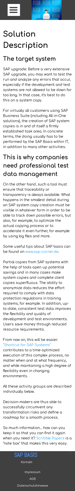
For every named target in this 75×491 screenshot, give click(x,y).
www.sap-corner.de (41, 252)
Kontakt (26, 462)
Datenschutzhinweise (32, 485)
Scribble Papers (50, 438)
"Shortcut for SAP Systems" (27, 345)
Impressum (32, 472)
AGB (32, 478)
